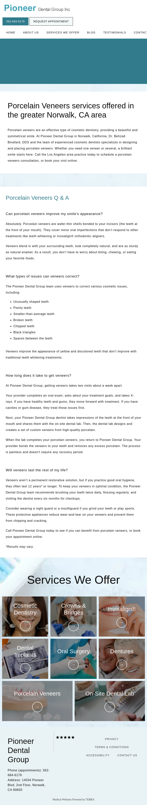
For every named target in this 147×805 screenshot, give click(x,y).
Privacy (111, 739)
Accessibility (98, 755)
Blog (91, 32)
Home (11, 32)
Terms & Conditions (112, 747)
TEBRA (90, 799)
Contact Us (127, 755)
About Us (31, 32)
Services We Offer (63, 32)
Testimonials (114, 32)
